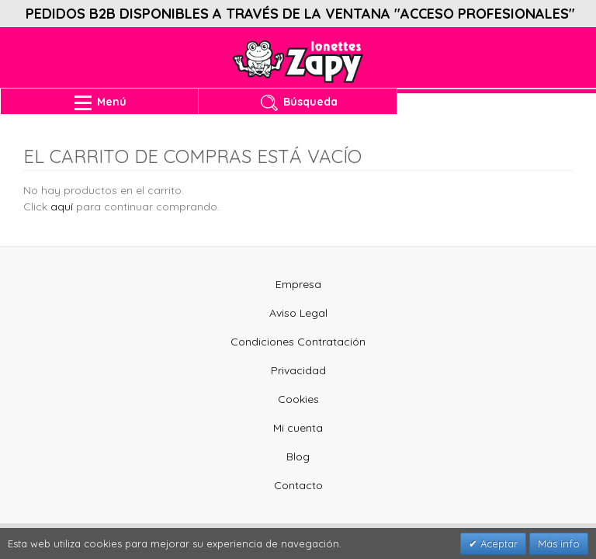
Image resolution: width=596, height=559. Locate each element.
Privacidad (298, 370)
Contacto (298, 485)
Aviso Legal (298, 313)
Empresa (298, 284)
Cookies (298, 399)
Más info (559, 543)
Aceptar (497, 543)
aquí (61, 207)
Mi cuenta (298, 428)
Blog (298, 457)
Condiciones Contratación (298, 342)
